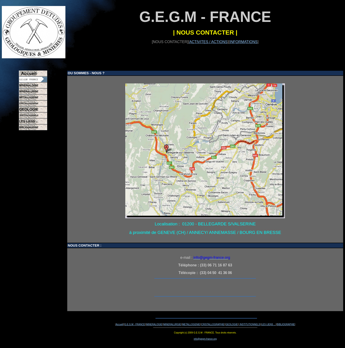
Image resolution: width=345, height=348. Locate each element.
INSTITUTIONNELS (249, 324)
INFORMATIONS (243, 42)
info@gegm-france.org (205, 339)
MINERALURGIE (172, 324)
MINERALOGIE (154, 324)
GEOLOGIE (231, 324)
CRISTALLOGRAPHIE (212, 324)
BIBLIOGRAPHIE (286, 324)
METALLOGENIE (191, 324)
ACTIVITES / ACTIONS (208, 42)
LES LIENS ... (268, 324)
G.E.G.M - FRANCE (134, 324)
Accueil (119, 324)
